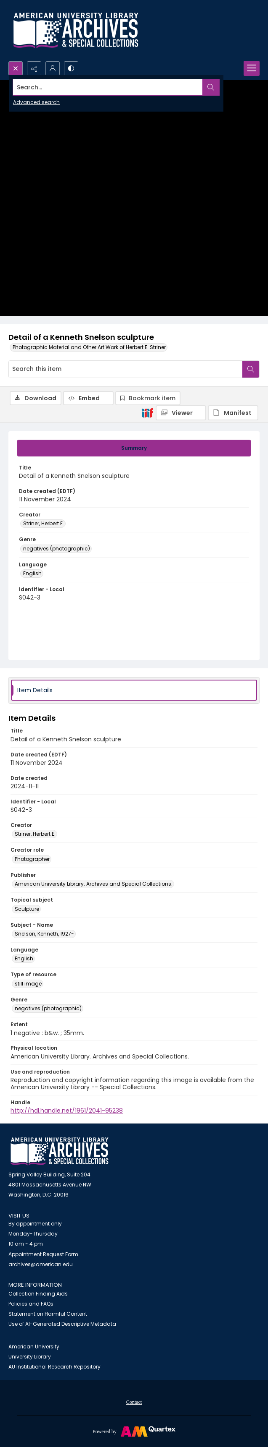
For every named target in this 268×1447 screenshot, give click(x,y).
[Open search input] (15, 68)
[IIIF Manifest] (233, 412)
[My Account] (52, 68)
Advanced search (36, 102)
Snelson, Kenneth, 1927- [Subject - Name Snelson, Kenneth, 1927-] (44, 933)
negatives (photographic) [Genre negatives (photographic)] (56, 548)
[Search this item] (125, 369)
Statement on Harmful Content (47, 1313)
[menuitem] (134, 1402)
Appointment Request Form (43, 1254)
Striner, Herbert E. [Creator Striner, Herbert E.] (43, 523)
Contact (134, 1402)
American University (33, 1346)
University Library (29, 1356)
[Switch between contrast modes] (71, 68)
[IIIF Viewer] (181, 412)
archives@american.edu (40, 1264)
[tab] (134, 448)
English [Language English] (32, 573)
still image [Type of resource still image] (28, 983)
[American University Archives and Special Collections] (59, 1151)
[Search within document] (250, 369)
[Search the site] (107, 87)
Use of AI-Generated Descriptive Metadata (62, 1323)
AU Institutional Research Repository (54, 1366)
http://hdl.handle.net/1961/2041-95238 (67, 1110)
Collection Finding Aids (38, 1293)
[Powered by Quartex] (134, 1431)
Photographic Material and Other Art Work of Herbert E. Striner (89, 347)
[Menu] (252, 68)
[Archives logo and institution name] (75, 30)
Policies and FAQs (30, 1303)
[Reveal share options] (34, 68)
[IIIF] (147, 412)
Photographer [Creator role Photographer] (32, 859)
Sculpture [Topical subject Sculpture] (27, 909)
